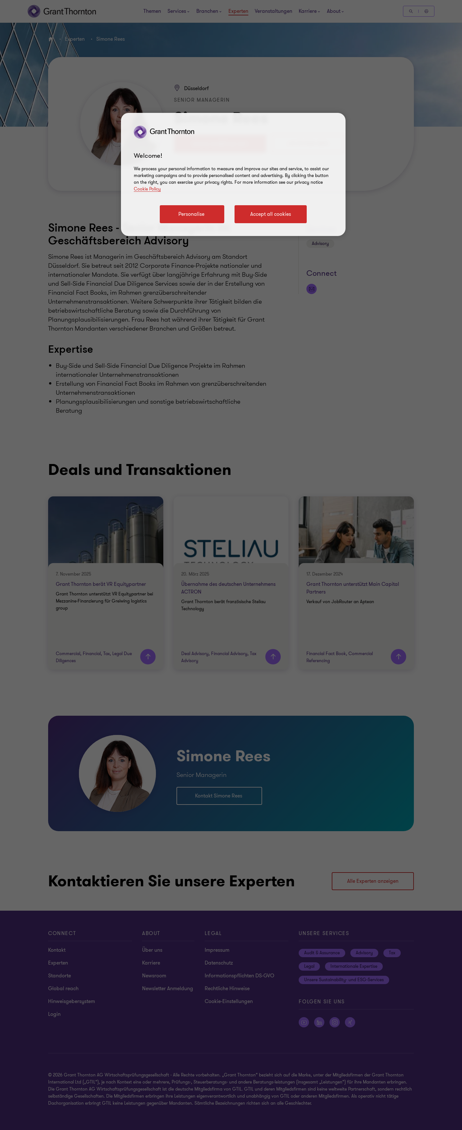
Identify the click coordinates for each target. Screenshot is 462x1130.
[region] (233, 174)
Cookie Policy (147, 189)
